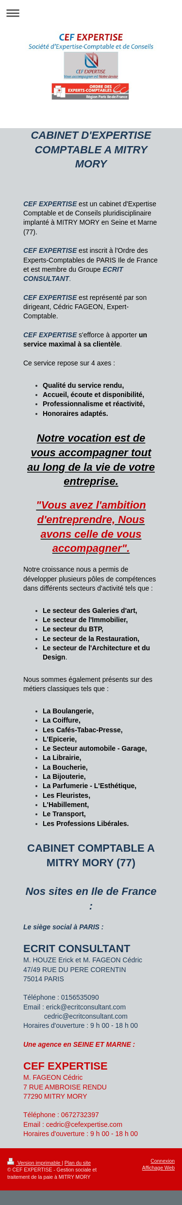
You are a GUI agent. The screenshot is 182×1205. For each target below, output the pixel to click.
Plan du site (78, 1163)
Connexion (162, 1161)
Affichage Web (158, 1168)
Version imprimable (34, 1163)
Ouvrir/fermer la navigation (91, 12)
